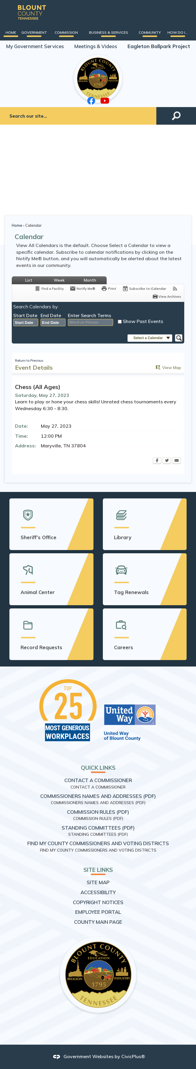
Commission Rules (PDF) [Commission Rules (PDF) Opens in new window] (98, 812)
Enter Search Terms (89, 315)
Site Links (98, 869)
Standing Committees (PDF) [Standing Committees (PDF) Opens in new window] (98, 828)
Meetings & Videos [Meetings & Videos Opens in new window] (95, 46)
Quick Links (98, 767)
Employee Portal (98, 912)
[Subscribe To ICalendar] (144, 288)
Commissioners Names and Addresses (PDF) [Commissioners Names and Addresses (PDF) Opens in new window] (98, 796)
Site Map (98, 882)
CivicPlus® (133, 1056)
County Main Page (98, 922)
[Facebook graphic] (91, 101)
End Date (51, 315)
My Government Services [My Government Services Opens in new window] (35, 46)
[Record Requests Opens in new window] (51, 634)
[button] (176, 116)
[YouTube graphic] (104, 100)
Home (17, 225)
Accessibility (98, 892)
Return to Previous (29, 360)
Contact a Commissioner (98, 780)
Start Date (25, 315)
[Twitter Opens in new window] (167, 461)
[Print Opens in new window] (108, 288)
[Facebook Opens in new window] (157, 461)
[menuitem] (11, 32)
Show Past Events (143, 321)
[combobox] (26, 322)
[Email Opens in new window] (176, 461)
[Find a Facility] (49, 288)
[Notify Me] (82, 288)
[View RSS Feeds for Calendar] (175, 288)
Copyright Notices (98, 902)
